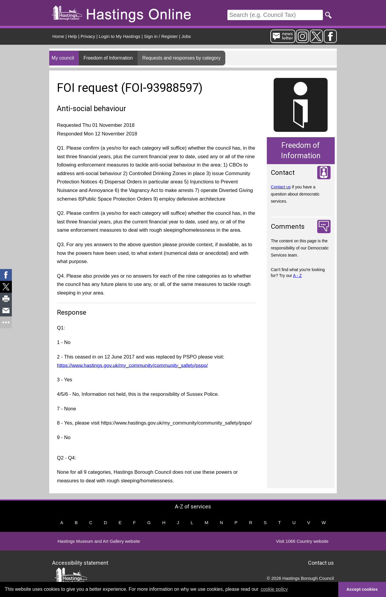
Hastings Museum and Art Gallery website (99, 541)
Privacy (88, 36)
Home (58, 36)
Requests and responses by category (181, 57)
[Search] (275, 15)
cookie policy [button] (274, 589)
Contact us (281, 187)
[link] (6, 275)
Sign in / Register (161, 36)
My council (63, 57)
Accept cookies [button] (362, 589)
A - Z (297, 275)
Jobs (186, 36)
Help (72, 36)
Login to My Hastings (119, 36)
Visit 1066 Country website (302, 541)
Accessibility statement (80, 563)
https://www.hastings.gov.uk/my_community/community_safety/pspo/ (132, 365)
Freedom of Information (108, 57)
